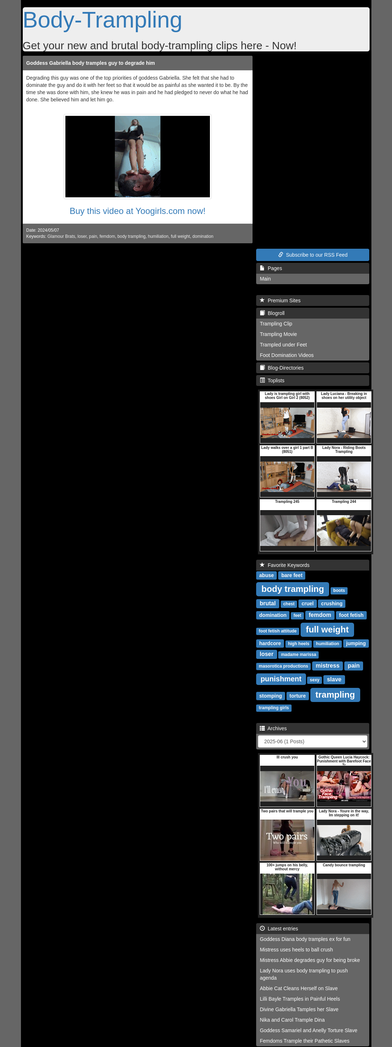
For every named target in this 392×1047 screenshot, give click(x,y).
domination (203, 236)
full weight (180, 236)
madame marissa (298, 654)
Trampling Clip (276, 324)
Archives (273, 728)
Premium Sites (280, 300)
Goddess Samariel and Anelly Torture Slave (308, 1030)
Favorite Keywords (285, 565)
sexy (315, 679)
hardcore (270, 643)
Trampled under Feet (283, 345)
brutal (268, 603)
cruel (308, 603)
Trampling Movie (278, 334)
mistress (328, 666)
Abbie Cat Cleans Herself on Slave (299, 988)
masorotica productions (283, 666)
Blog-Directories (281, 368)
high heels (298, 643)
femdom (107, 236)
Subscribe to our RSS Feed (313, 255)
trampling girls (274, 707)
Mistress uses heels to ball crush (296, 950)
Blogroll (272, 313)
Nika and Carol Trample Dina (292, 1020)
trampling (335, 694)
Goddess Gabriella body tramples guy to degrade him (90, 63)
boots (339, 590)
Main (265, 279)
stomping (270, 696)
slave (334, 679)
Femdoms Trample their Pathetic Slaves (304, 1041)
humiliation (158, 236)
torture (297, 696)
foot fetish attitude (278, 631)
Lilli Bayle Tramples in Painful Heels (300, 999)
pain (93, 236)
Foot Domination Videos (287, 355)
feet (297, 615)
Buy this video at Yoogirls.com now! (138, 211)
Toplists (272, 380)
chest (288, 603)
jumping (356, 643)
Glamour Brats (61, 236)
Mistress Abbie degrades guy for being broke (310, 960)
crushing (332, 603)
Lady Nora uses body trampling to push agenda (304, 974)
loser (82, 236)
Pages (271, 268)
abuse (266, 575)
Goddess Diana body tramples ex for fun (305, 939)
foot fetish (351, 615)
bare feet (291, 575)
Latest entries (279, 929)
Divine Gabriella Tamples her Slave (299, 1009)
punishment (280, 679)
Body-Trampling (102, 19)
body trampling (131, 236)
